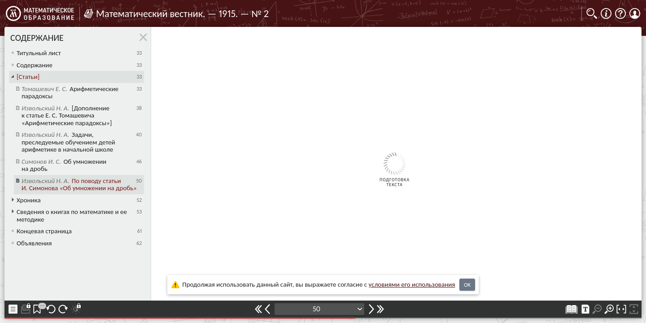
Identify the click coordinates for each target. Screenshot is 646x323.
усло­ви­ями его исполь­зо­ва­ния (412, 284)
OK (467, 284)
